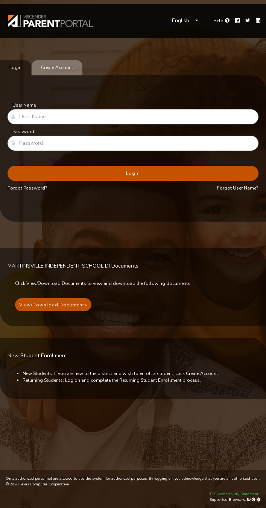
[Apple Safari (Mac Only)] (258, 499)
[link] (51, 20)
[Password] (133, 143)
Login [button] (133, 173)
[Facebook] (237, 20)
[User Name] (133, 116)
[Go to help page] (221, 20)
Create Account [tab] (57, 67)
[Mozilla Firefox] (249, 499)
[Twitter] (247, 20)
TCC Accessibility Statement (234, 494)
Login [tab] (15, 67)
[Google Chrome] (254, 499)
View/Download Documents (53, 305)
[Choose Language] (185, 20)
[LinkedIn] (258, 20)
